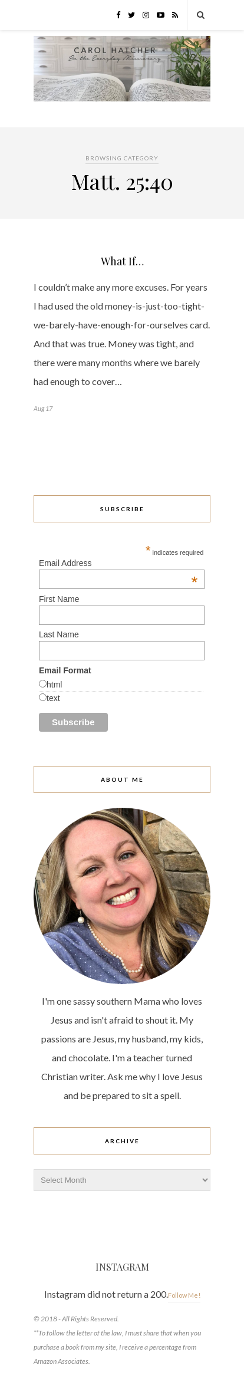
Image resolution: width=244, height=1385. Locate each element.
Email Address (118, 563)
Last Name (59, 634)
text (53, 698)
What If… (122, 261)
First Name (59, 599)
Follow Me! (184, 1295)
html (54, 684)
